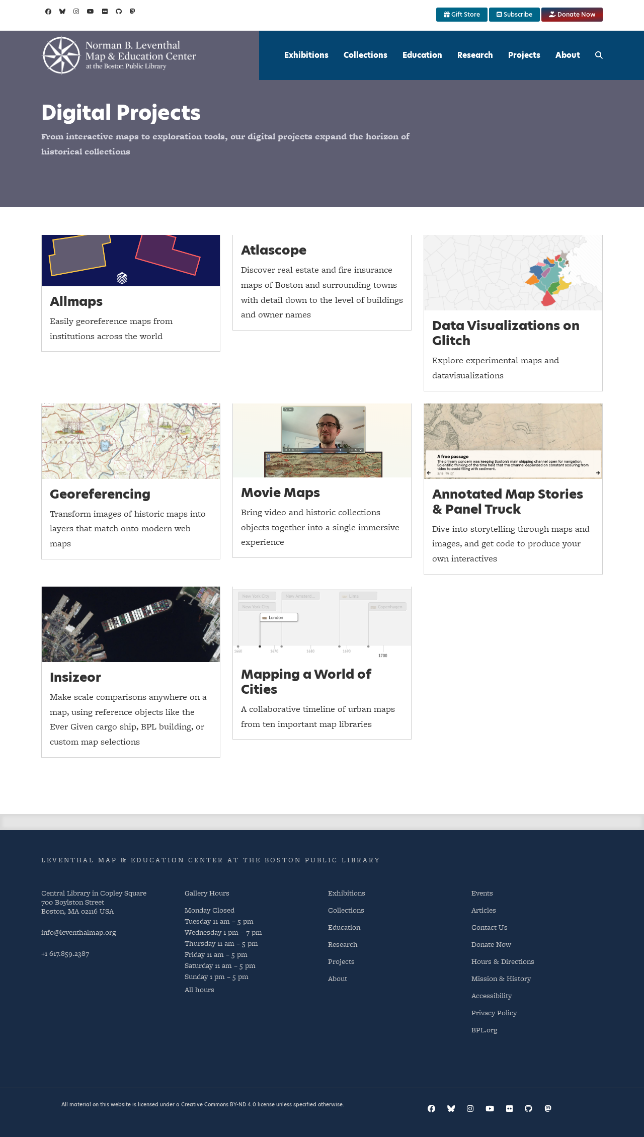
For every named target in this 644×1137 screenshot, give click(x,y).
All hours (199, 989)
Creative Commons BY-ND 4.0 (218, 1104)
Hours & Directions (502, 961)
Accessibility (491, 995)
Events (482, 892)
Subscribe (514, 14)
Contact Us (489, 927)
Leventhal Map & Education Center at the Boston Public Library (210, 860)
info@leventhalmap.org (78, 932)
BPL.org (484, 1029)
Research (475, 55)
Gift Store (462, 14)
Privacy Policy (494, 1012)
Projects (524, 55)
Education (422, 55)
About (567, 55)
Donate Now (572, 14)
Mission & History (501, 978)
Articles (483, 910)
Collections (365, 55)
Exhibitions (306, 55)
